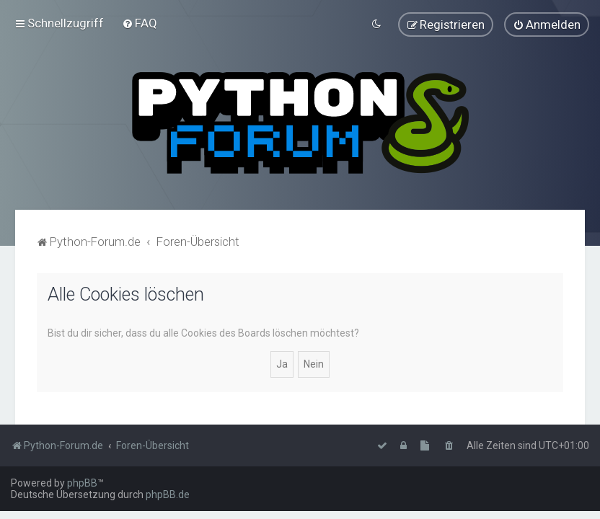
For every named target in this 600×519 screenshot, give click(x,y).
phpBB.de (168, 494)
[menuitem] (139, 23)
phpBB (82, 483)
